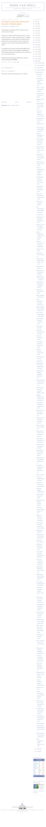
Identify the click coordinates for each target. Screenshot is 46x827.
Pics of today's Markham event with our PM (40, 583)
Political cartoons (40, 474)
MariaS (42, 784)
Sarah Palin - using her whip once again (40, 331)
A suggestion (39, 361)
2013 (36, 51)
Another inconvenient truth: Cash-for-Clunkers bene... (40, 695)
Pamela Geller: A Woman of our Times (40, 163)
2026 (36, 21)
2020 (36, 35)
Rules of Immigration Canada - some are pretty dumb (40, 235)
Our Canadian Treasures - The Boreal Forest (40, 440)
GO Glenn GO (39, 214)
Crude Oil (35, 761)
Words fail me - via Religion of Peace (10, 26)
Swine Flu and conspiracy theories (39, 203)
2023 (36, 28)
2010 (36, 58)
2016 (36, 44)
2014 (36, 49)
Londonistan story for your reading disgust (40, 484)
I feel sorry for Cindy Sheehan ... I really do (40, 278)
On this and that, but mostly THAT (40, 496)
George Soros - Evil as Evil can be (40, 254)
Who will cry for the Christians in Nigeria (40, 272)
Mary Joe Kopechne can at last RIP (40, 135)
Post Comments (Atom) (13, 105)
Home (16, 102)
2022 (36, 30)
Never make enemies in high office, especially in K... (39, 666)
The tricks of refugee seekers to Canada (40, 478)
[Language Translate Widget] (23, 15)
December (39, 63)
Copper (35, 774)
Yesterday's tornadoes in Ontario (39, 337)
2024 (36, 26)
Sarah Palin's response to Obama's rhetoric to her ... (40, 591)
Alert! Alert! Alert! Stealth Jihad (39, 291)
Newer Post (4, 102)
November (39, 65)
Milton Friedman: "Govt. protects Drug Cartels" (40, 308)
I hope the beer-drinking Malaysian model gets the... (40, 374)
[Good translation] (20, 808)
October (39, 67)
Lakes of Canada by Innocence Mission (40, 89)
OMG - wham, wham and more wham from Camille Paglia (39, 629)
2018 (36, 40)
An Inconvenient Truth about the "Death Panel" (40, 735)
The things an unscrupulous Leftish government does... (39, 82)
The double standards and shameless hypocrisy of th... (40, 469)
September (39, 70)
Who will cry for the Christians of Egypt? (40, 446)
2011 (36, 56)
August (38, 72)
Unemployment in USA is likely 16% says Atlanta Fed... (39, 180)
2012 (36, 54)
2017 (36, 42)
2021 (36, 33)
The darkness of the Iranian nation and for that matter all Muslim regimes (15, 23)
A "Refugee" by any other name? (40, 636)
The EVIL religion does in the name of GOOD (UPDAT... (40, 171)
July (38, 749)
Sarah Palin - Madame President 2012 (40, 490)
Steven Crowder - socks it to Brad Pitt (40, 427)
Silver (35, 772)
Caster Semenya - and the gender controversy (40, 129)
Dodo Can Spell (23, 5)
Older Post (29, 102)
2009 (36, 61)
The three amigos (40, 723)
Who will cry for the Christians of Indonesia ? (40, 536)
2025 (36, 23)
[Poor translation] (24, 808)
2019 (36, 37)
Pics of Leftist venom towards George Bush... (40, 314)
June (38, 751)
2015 (36, 47)
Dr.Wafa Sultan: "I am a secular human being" (40, 621)
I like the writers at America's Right (40, 95)
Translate (26, 16)
